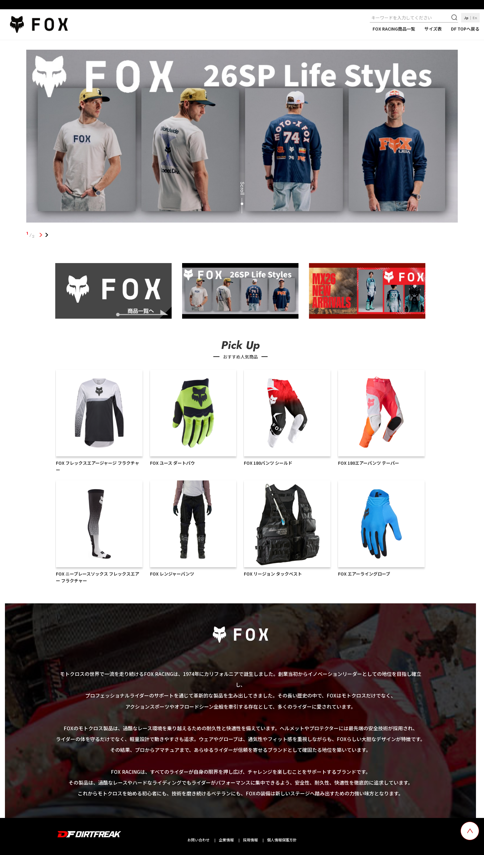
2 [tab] (46, 235)
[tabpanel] (242, 137)
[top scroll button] (470, 831)
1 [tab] (41, 235)
